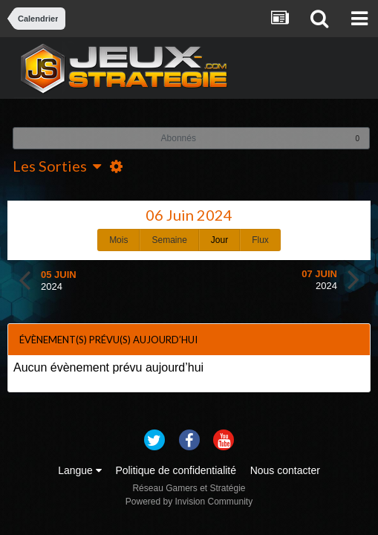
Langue (80, 470)
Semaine (168, 240)
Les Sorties (57, 166)
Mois (118, 240)
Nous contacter (285, 470)
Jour (219, 240)
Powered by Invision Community (189, 501)
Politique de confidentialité (175, 470)
